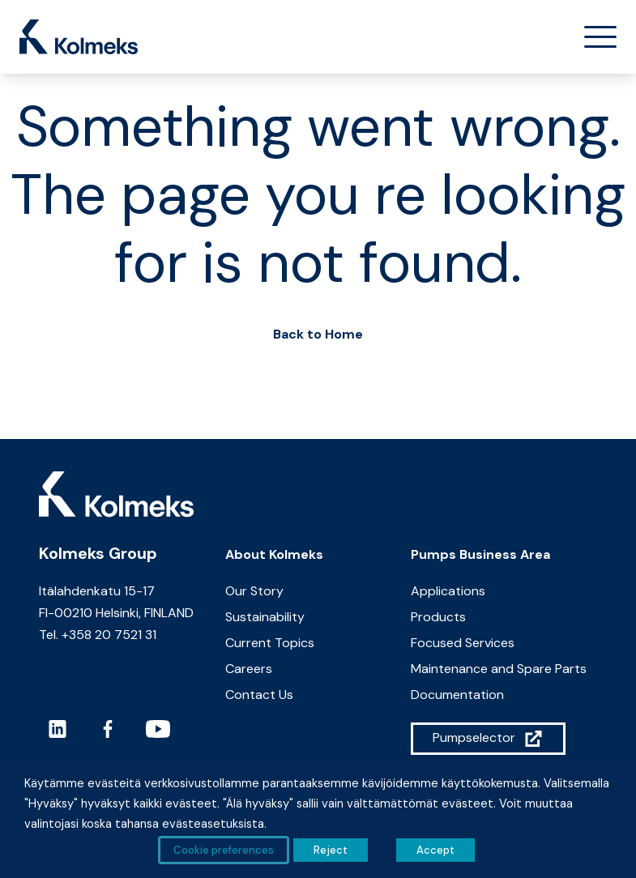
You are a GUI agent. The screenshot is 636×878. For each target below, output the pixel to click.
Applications (448, 590)
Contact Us (259, 694)
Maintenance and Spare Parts (499, 668)
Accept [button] (435, 850)
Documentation (457, 694)
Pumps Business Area (480, 554)
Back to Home (318, 334)
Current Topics (269, 642)
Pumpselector (474, 737)
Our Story (254, 590)
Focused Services (462, 642)
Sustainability (265, 616)
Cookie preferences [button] (223, 850)
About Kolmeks (274, 554)
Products (438, 616)
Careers (248, 668)
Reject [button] (331, 850)
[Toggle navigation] (594, 36)
